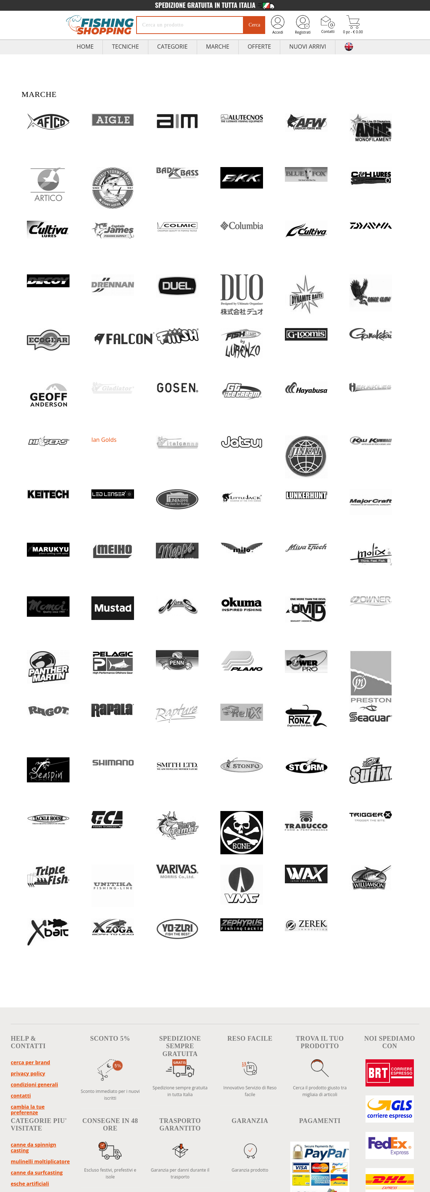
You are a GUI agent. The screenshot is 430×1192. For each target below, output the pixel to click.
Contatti (328, 24)
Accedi (278, 24)
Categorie (172, 46)
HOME (85, 46)
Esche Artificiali (30, 1183)
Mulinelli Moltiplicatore (40, 1161)
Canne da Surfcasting (37, 1172)
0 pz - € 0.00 (353, 25)
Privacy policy (28, 1073)
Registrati (303, 24)
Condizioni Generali (34, 1084)
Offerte (259, 46)
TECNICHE (125, 46)
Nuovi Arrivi (307, 46)
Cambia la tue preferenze (28, 1109)
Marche (217, 46)
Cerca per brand (30, 1062)
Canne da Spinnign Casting (33, 1147)
